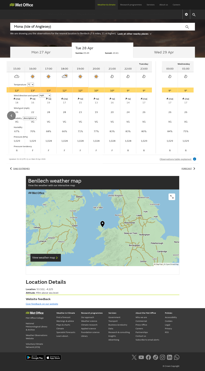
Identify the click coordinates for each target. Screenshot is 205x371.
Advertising (113, 340)
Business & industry (117, 325)
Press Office (141, 325)
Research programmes (131, 4)
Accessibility (171, 317)
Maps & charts (86, 14)
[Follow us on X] (135, 358)
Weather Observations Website (36, 337)
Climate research (89, 325)
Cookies (168, 321)
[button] (194, 14)
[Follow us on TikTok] (156, 358)
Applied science (88, 328)
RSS (167, 332)
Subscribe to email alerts (147, 340)
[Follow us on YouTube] (142, 358)
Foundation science (90, 332)
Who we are (141, 317)
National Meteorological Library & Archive (36, 326)
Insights (112, 336)
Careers (176, 4)
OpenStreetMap (172, 264)
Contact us (141, 336)
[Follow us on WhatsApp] (176, 358)
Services (151, 4)
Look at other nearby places (134, 33)
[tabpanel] (177, 107)
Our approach (87, 317)
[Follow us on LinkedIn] (170, 358)
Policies (168, 313)
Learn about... (158, 14)
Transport (113, 321)
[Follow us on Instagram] (163, 358)
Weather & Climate (65, 313)
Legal (167, 325)
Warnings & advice (59, 14)
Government (114, 317)
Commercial (141, 321)
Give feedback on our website (42, 303)
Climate (107, 14)
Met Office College (35, 318)
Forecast (189, 168)
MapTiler (159, 264)
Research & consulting (119, 332)
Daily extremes (19, 168)
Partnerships (142, 332)
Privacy (168, 328)
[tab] (41, 52)
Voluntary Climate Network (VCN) (34, 345)
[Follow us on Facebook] (149, 358)
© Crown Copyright (171, 366)
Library (84, 336)
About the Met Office (146, 313)
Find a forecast (32, 14)
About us (163, 4)
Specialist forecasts (130, 14)
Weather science (89, 321)
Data (110, 328)
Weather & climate (106, 4)
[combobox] (95, 26)
